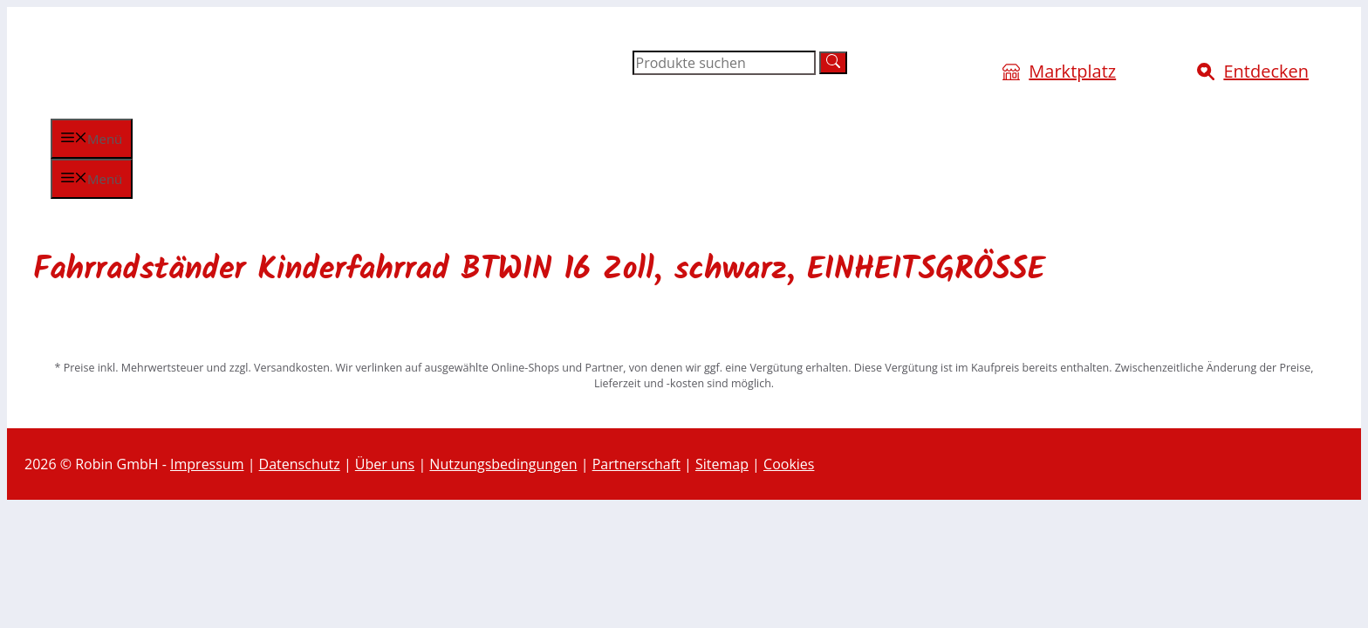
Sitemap (722, 464)
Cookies (788, 464)
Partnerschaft (636, 464)
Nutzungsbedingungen (503, 464)
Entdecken (1266, 71)
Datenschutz (299, 464)
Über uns (384, 464)
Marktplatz (1072, 71)
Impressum (206, 464)
